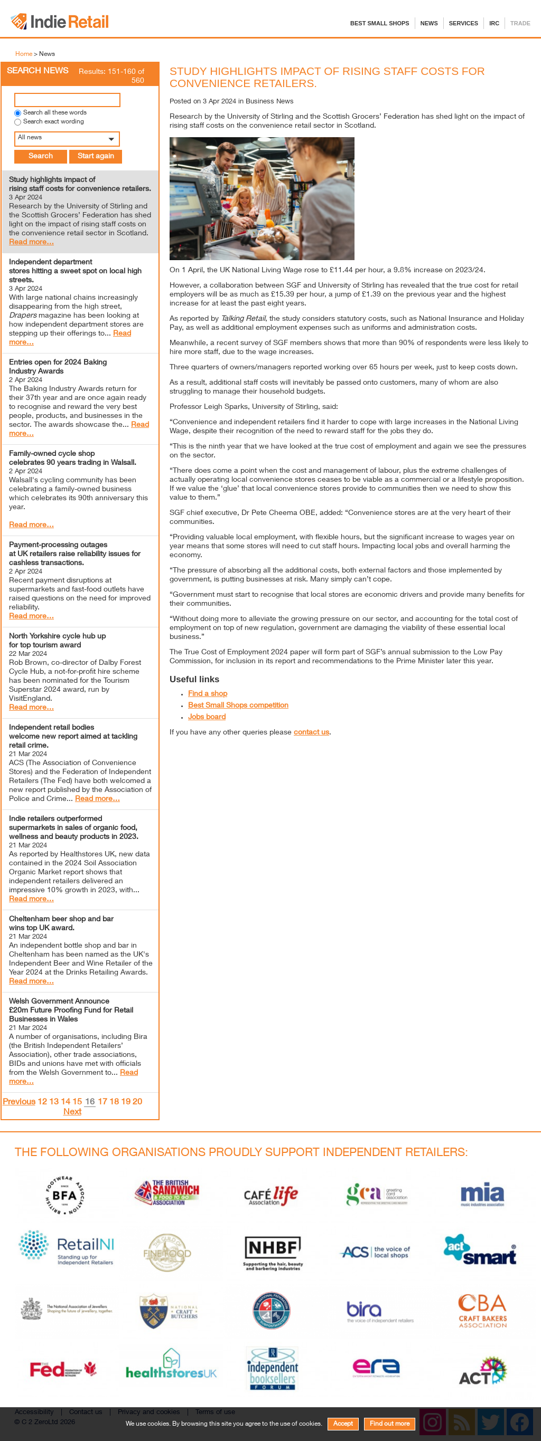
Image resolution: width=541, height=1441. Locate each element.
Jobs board (207, 717)
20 (137, 1103)
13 (54, 1103)
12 (42, 1103)
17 (102, 1103)
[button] (80, 139)
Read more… (31, 242)
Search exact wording (53, 122)
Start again (96, 156)
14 (65, 1103)
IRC (494, 23)
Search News (37, 72)
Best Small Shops (379, 23)
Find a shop (207, 694)
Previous (19, 1103)
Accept (343, 1424)
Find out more (389, 1424)
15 (77, 1103)
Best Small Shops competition (238, 706)
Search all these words (55, 113)
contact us (311, 733)
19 (125, 1103)
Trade (520, 23)
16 (90, 1103)
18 (114, 1103)
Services (463, 23)
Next (72, 1113)
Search (41, 156)
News (429, 23)
